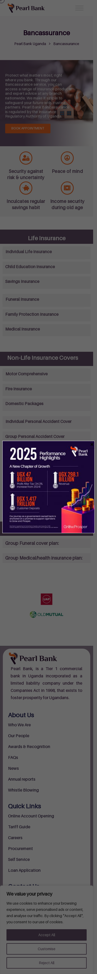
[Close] (92, 444)
